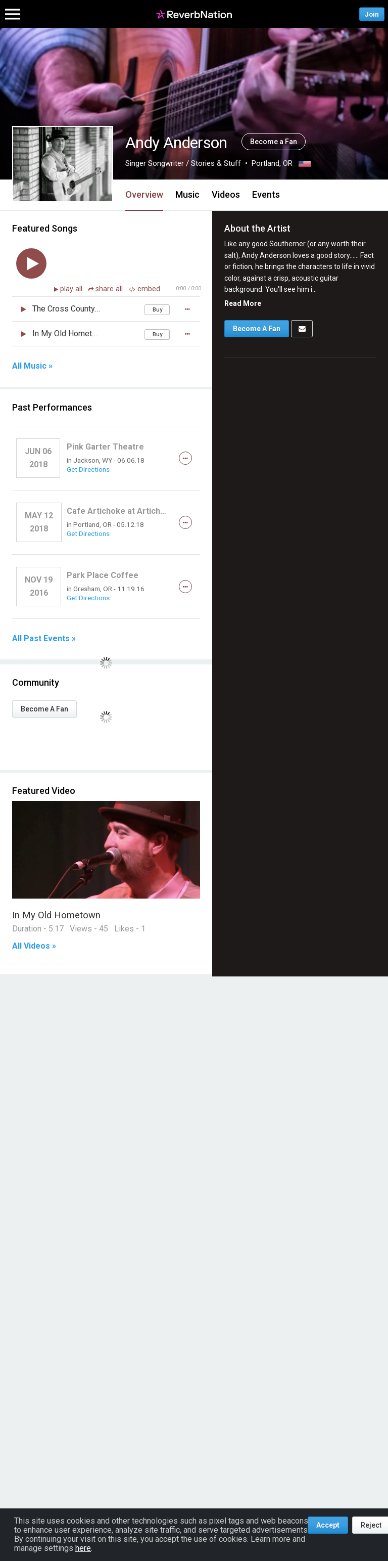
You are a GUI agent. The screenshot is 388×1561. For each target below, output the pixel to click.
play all (72, 289)
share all (106, 289)
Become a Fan (273, 142)
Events (266, 194)
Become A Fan (44, 709)
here (83, 1548)
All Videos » (34, 946)
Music (187, 194)
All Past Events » (44, 638)
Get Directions (88, 469)
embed (144, 289)
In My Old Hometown (56, 915)
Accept (328, 1525)
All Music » (32, 366)
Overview (144, 194)
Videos (226, 194)
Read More (242, 303)
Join (372, 14)
